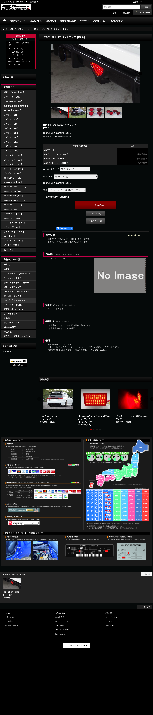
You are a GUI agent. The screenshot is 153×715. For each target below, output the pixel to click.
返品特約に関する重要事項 (57, 197)
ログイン (114, 13)
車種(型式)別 (59, 617)
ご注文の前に (10, 617)
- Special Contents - (62, 629)
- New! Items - (60, 625)
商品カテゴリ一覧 (61, 621)
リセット (147, 574)
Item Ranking (60, 634)
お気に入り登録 (95, 221)
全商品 (7, 264)
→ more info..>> (133, 235)
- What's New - (60, 613)
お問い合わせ (95, 213)
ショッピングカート (112, 617)
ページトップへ (146, 607)
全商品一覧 (8, 77)
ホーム (7, 613)
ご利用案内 (9, 621)
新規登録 (126, 13)
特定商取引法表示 (11, 625)
